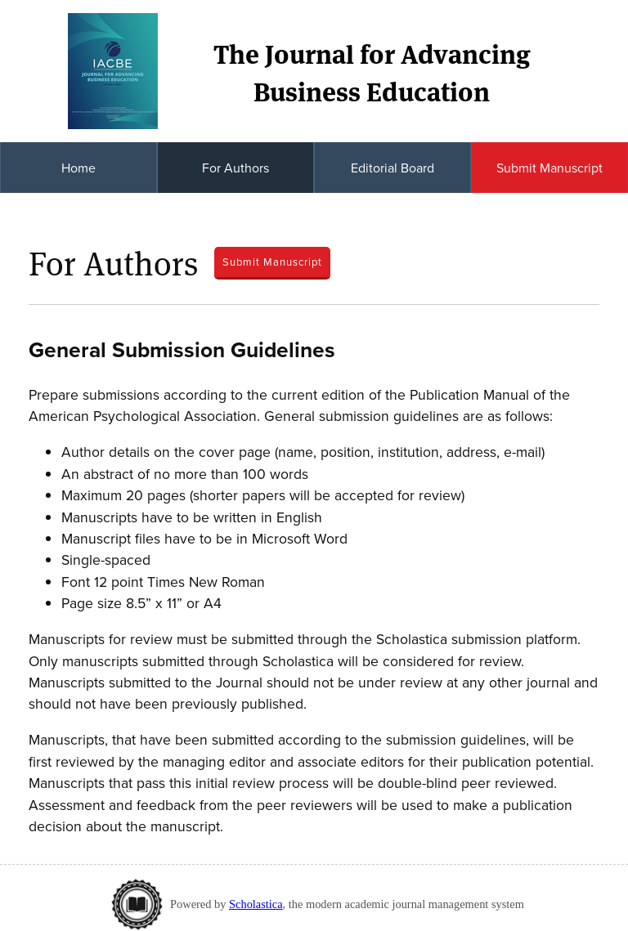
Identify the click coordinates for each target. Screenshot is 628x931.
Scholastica (256, 904)
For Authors (235, 168)
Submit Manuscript (549, 168)
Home (78, 168)
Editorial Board (392, 168)
